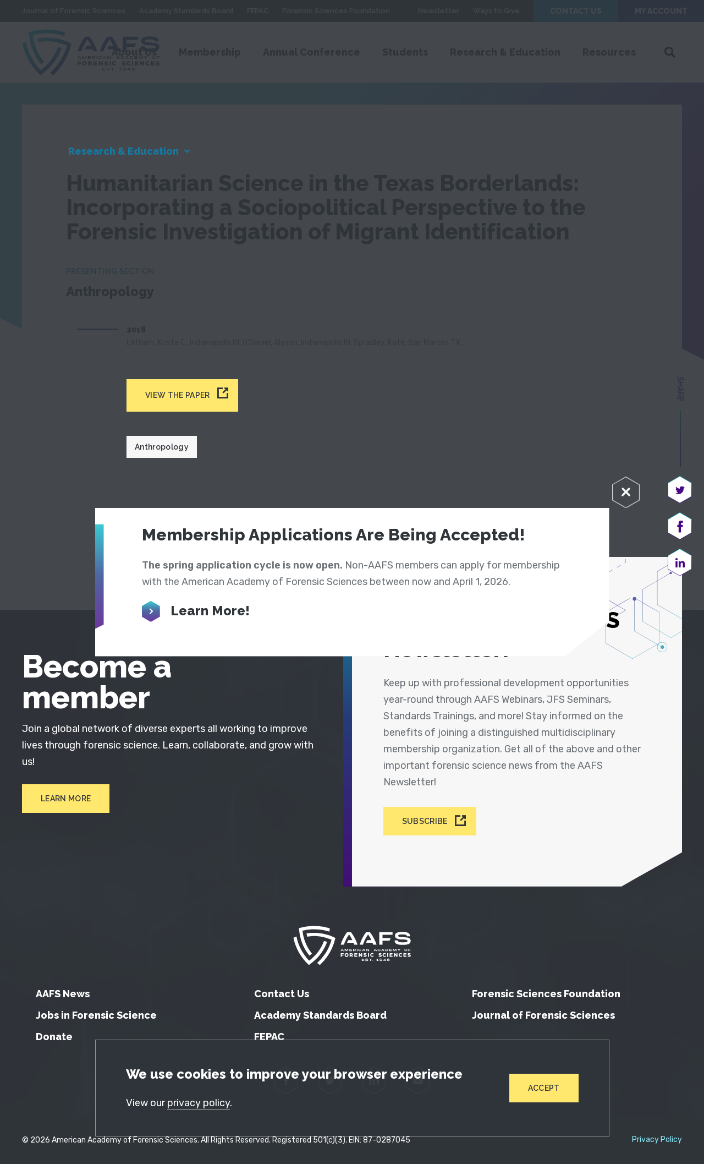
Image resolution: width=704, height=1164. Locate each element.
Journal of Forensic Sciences (543, 1015)
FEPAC (269, 1036)
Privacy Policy (657, 1139)
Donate (54, 1036)
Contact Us (281, 993)
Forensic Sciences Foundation (546, 993)
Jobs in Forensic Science (96, 1015)
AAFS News (63, 993)
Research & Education (123, 151)
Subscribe (425, 821)
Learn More (66, 798)
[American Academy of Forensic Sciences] (352, 945)
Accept (544, 1088)
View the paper (177, 395)
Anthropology (162, 446)
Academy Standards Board (320, 1015)
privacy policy (198, 1103)
